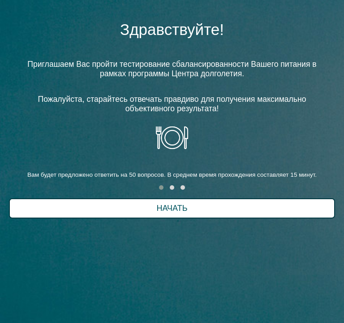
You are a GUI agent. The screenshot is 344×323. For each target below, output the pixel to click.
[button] (161, 187)
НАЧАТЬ (171, 208)
